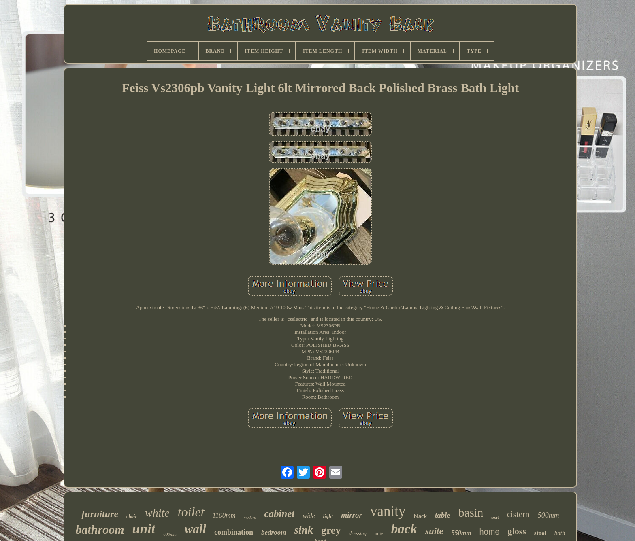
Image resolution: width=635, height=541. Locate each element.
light (328, 516)
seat (495, 517)
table (442, 515)
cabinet (279, 513)
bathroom (99, 529)
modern (250, 517)
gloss (517, 531)
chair (131, 516)
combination (233, 532)
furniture (99, 514)
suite (434, 531)
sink (303, 530)
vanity (387, 511)
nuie (379, 533)
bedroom (273, 532)
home (489, 531)
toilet (191, 512)
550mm (461, 532)
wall (195, 529)
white (157, 513)
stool (540, 533)
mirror (351, 515)
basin (470, 512)
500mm (548, 515)
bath (559, 533)
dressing (358, 533)
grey (331, 530)
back (404, 529)
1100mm (224, 515)
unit (143, 528)
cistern (518, 514)
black (420, 516)
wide (309, 515)
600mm (169, 534)
